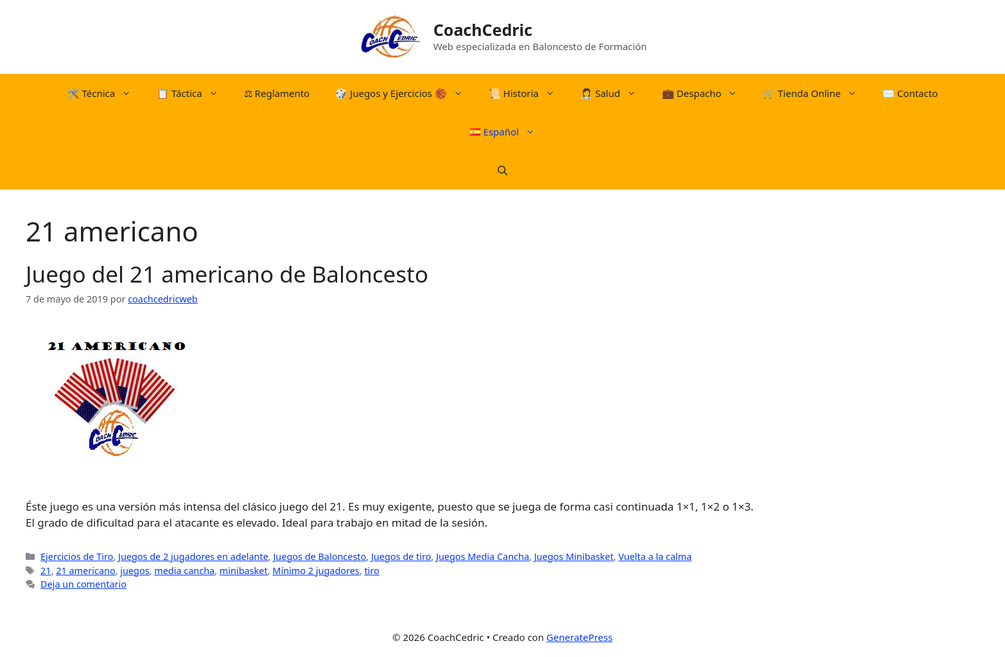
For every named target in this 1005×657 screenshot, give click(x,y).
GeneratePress (579, 637)
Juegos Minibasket (574, 556)
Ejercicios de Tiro (76, 556)
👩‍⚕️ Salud (615, 93)
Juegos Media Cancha (482, 556)
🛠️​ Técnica (105, 93)
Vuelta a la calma (655, 556)
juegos (134, 571)
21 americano (85, 571)
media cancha (184, 571)
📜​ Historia (528, 93)
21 (45, 571)
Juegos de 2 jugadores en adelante (193, 556)
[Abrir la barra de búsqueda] (502, 170)
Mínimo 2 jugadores (315, 571)
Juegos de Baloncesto (319, 556)
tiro (371, 571)
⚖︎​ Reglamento (277, 93)
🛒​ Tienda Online (816, 93)
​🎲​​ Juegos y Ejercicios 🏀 (405, 93)
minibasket (244, 571)
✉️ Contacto (910, 93)
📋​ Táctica (194, 93)
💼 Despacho (706, 93)
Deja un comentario (83, 584)
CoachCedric (482, 29)
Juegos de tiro (401, 556)
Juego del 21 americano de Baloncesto (227, 274)
